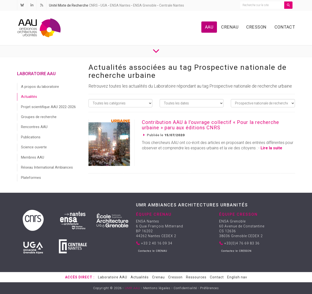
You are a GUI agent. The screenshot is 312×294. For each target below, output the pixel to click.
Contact (284, 27)
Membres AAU (32, 157)
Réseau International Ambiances (47, 167)
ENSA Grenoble (144, 5)
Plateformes (31, 177)
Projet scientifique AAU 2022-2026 (48, 107)
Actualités (29, 96)
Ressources (196, 277)
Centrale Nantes (171, 5)
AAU (209, 27)
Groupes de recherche (39, 117)
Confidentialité (185, 288)
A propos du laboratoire (40, 86)
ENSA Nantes (120, 5)
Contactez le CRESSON (236, 251)
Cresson (256, 27)
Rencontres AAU (34, 127)
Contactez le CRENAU (152, 251)
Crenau (229, 27)
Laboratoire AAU (112, 277)
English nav (237, 277)
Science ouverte (34, 147)
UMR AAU (132, 288)
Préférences (209, 288)
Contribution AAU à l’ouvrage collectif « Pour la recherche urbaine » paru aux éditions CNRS (210, 125)
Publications (30, 137)
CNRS (93, 5)
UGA (103, 5)
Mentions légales (156, 288)
